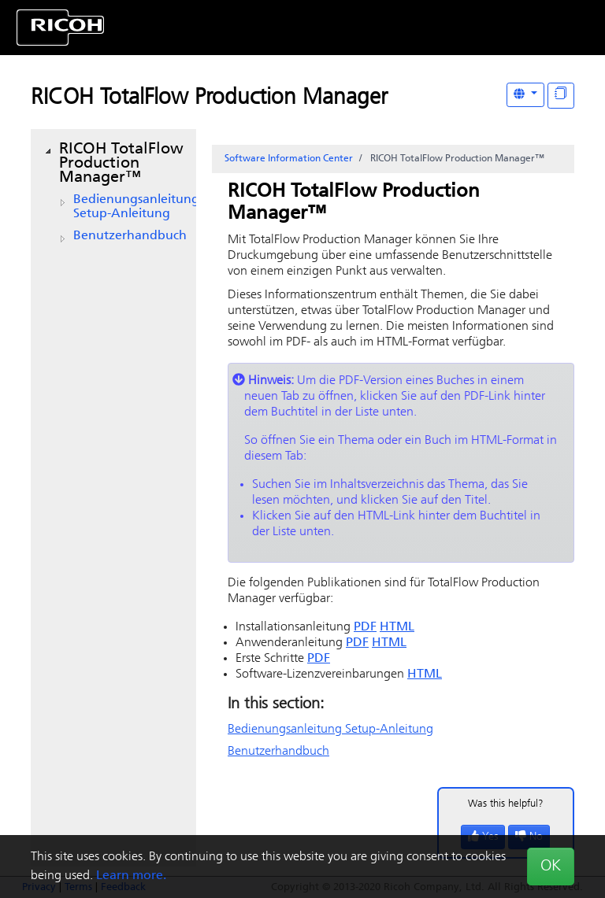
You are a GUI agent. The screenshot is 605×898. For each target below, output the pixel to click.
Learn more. (131, 876)
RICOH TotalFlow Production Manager (209, 98)
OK (550, 866)
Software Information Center (289, 159)
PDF (365, 627)
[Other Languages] (525, 95)
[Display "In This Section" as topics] (560, 96)
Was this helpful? (506, 804)
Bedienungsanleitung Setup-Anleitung (136, 207)
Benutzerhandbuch (130, 236)
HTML (397, 627)
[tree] (113, 192)
